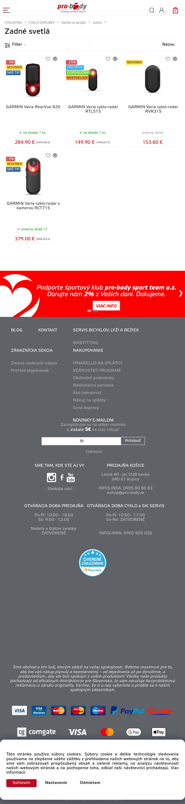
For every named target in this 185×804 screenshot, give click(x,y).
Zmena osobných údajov (34, 363)
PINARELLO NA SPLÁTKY (98, 363)
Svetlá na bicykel (73, 22)
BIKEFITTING (85, 343)
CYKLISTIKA (13, 22)
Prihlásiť (133, 441)
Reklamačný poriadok (93, 385)
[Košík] (175, 10)
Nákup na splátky (89, 400)
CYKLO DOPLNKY (42, 22)
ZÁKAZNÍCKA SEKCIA (32, 351)
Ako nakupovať (87, 393)
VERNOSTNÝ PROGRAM (96, 371)
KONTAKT (47, 330)
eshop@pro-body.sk (125, 493)
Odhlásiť (94, 452)
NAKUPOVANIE (88, 351)
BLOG (16, 330)
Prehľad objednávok (30, 371)
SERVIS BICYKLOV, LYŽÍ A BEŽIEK (106, 330)
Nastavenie (56, 783)
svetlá (97, 22)
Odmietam (90, 783)
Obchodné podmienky (93, 378)
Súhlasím (21, 783)
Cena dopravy (86, 408)
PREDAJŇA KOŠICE (125, 466)
